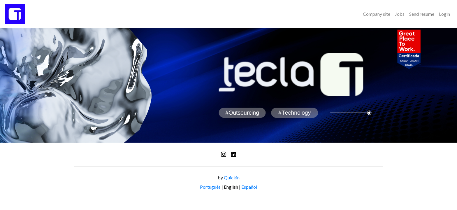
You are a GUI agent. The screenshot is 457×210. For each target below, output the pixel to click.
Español (249, 187)
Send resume (421, 14)
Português (210, 187)
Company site (376, 14)
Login (444, 14)
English (231, 187)
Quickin (232, 177)
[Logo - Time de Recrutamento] (15, 14)
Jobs (400, 14)
